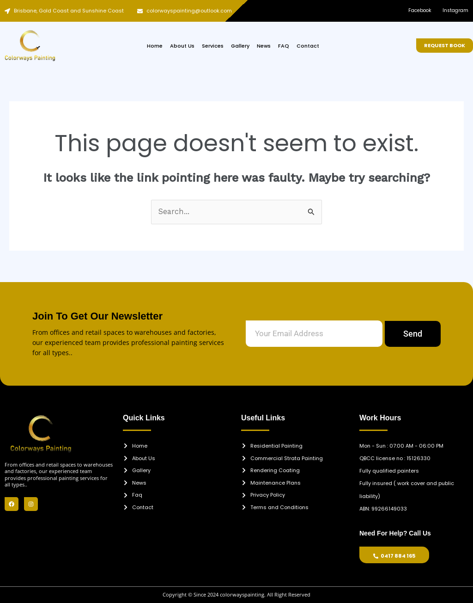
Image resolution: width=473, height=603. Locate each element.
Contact (308, 45)
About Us (182, 45)
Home (155, 45)
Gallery (240, 45)
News (264, 45)
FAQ (283, 45)
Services (213, 45)
